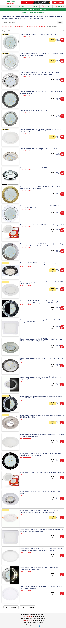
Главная (7, 6)
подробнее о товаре (25, 36)
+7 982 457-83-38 (26, 620)
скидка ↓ (61, 31)
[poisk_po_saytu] (29, 22)
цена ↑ (49, 31)
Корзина (33, 6)
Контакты (59, 6)
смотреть (46, 9)
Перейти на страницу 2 (27, 607)
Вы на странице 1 (11, 607)
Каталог (20, 6)
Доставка (46, 6)
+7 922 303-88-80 (26, 616)
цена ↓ (55, 31)
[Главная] (10, 2)
